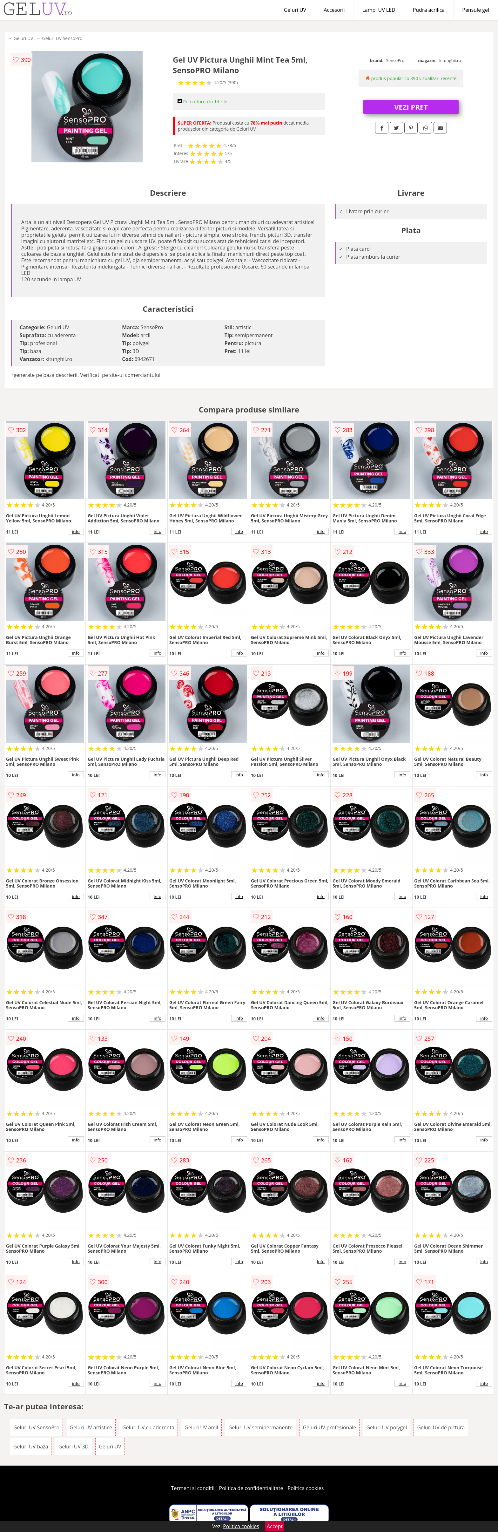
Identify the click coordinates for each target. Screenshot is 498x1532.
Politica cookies (306, 1488)
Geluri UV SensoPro (62, 38)
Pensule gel (475, 9)
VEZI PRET (411, 107)
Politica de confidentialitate (251, 1488)
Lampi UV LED (378, 9)
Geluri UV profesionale (329, 1427)
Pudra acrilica (429, 9)
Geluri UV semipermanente (260, 1427)
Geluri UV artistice (91, 1427)
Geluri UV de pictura (441, 1427)
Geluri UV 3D (73, 1446)
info (76, 531)
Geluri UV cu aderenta (148, 1427)
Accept (275, 1526)
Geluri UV (295, 9)
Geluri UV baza (30, 1446)
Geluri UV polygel (386, 1427)
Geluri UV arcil (201, 1427)
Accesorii (334, 9)
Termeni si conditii (193, 1488)
